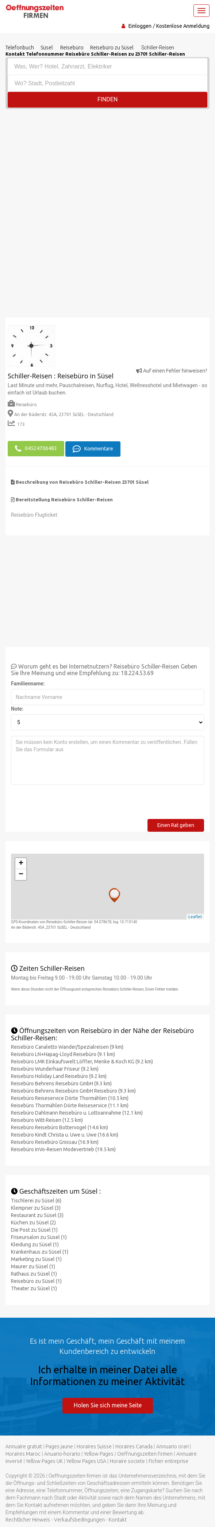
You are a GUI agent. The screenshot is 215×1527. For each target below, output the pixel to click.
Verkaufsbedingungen (79, 1519)
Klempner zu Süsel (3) (36, 1207)
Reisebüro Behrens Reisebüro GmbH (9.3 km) (61, 1083)
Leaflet (195, 916)
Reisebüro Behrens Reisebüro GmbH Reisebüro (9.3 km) (73, 1090)
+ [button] (21, 863)
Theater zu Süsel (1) (34, 1288)
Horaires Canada (134, 1446)
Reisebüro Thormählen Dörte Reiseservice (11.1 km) (69, 1105)
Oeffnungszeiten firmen (145, 1453)
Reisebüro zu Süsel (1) (36, 1281)
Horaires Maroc (23, 1453)
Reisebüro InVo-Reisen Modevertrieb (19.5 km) (63, 1149)
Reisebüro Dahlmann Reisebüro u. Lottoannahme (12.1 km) (77, 1112)
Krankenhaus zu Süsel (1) (39, 1251)
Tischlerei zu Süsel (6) (36, 1200)
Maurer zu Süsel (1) (33, 1266)
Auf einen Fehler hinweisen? (171, 371)
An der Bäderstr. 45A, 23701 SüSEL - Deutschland (61, 414)
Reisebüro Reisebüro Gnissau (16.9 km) (55, 1142)
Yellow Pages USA (86, 1460)
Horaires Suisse (94, 1446)
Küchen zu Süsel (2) (33, 1222)
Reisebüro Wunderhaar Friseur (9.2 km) (55, 1068)
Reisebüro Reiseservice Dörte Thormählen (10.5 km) (69, 1098)
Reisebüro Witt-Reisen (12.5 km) (47, 1120)
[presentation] (66, 804)
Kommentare (93, 448)
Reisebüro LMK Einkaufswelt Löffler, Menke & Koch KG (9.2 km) (82, 1061)
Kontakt (118, 1519)
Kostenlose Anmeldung (183, 26)
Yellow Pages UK (44, 1460)
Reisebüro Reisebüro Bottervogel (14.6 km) (59, 1127)
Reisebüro (22, 404)
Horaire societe (127, 1460)
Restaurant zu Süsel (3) (37, 1215)
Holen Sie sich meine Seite (108, 1404)
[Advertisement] (107, 164)
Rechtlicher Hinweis (27, 1519)
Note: (17, 708)
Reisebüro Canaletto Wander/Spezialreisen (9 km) (67, 1046)
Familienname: (28, 683)
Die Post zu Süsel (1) (34, 1229)
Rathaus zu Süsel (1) (34, 1273)
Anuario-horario (62, 1453)
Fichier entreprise (168, 1460)
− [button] (21, 874)
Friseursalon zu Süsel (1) (39, 1237)
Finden (107, 99)
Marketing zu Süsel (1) (36, 1259)
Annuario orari (172, 1446)
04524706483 (36, 448)
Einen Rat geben (175, 825)
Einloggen (139, 26)
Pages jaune (59, 1446)
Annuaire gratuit (23, 1446)
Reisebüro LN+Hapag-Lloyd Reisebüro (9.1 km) (63, 1054)
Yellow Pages (99, 1453)
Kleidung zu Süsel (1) (35, 1244)
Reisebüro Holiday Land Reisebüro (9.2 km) (59, 1076)
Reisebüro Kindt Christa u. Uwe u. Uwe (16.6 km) (64, 1134)
